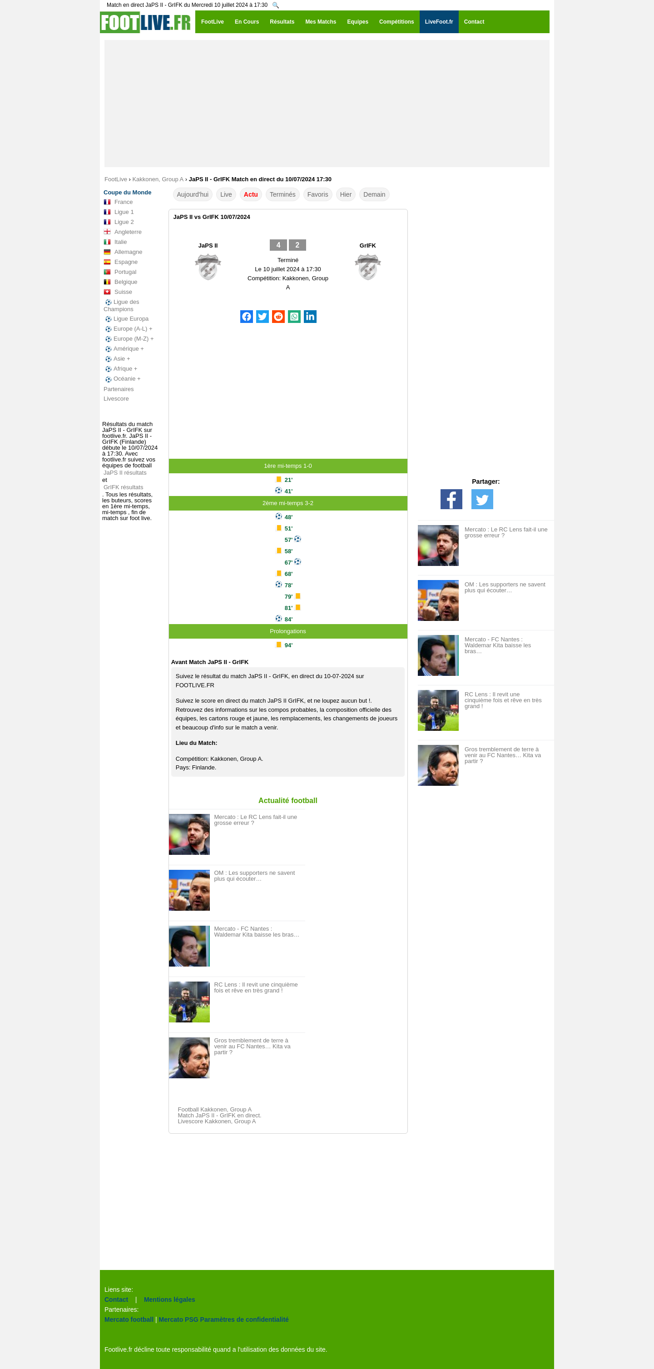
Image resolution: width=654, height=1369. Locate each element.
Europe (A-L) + (128, 328)
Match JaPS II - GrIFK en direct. (220, 1115)
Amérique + (124, 348)
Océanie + (122, 378)
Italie (115, 242)
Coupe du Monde (127, 192)
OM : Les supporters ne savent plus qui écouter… (254, 875)
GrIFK (368, 245)
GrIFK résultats (123, 487)
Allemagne (123, 252)
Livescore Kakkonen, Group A (217, 1121)
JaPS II (208, 245)
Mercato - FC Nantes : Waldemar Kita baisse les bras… (257, 931)
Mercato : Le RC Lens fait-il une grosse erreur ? (255, 819)
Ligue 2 (119, 222)
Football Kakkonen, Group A (215, 1109)
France (118, 202)
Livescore (116, 398)
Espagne (121, 262)
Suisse (118, 292)
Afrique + (120, 368)
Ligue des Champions (121, 305)
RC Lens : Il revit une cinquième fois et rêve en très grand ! (256, 987)
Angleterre (123, 232)
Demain (374, 194)
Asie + (117, 358)
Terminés (283, 194)
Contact (116, 1299)
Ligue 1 (119, 212)
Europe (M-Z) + (129, 338)
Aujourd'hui (193, 194)
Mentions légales (169, 1299)
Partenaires (119, 389)
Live (226, 194)
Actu (251, 194)
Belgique (121, 282)
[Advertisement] (327, 103)
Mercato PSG (178, 1319)
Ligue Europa (126, 318)
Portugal (120, 272)
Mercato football (129, 1319)
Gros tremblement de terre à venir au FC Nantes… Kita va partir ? (252, 1046)
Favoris (317, 194)
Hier (346, 194)
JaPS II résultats (125, 472)
